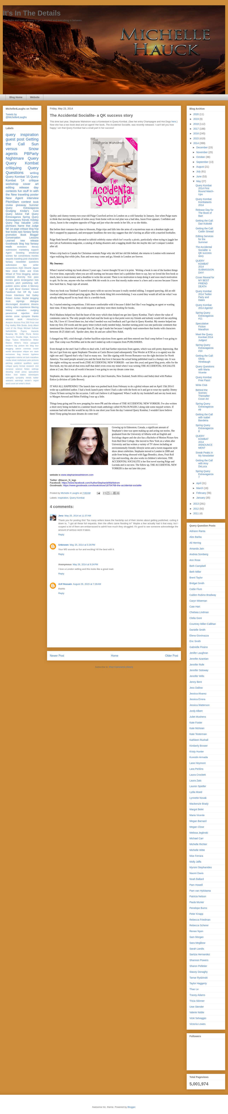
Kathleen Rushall (198, 739)
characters (33, 259)
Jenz (60, 515)
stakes (23, 375)
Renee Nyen (196, 931)
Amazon (9, 322)
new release (29, 240)
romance (9, 369)
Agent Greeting (15, 253)
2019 (196, 119)
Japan (36, 268)
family (35, 231)
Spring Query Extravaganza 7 (205, 474)
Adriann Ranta (197, 531)
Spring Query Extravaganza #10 (205, 348)
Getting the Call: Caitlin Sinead (205, 230)
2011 (196, 513)
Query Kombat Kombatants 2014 (204, 202)
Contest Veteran (30, 289)
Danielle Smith (197, 629)
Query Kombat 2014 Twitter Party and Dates (204, 295)
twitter (36, 378)
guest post (15, 139)
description (17, 351)
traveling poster (28, 194)
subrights (10, 378)
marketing (24, 250)
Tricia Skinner (196, 1000)
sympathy (20, 378)
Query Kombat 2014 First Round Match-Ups (205, 190)
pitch (18, 283)
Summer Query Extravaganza (22, 207)
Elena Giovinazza (199, 635)
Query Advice (14, 214)
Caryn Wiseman (198, 600)
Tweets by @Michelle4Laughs (16, 116)
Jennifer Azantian (198, 658)
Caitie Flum (195, 589)
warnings (19, 380)
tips (25, 265)
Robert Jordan (13, 298)
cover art (31, 184)
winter (24, 286)
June (199, 176)
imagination (11, 357)
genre (17, 280)
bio (27, 346)
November (202, 152)
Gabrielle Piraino (198, 647)
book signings (15, 301)
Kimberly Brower (198, 745)
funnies (9, 280)
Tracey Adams (197, 995)
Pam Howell (196, 884)
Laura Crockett (197, 774)
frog (18, 354)
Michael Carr (196, 838)
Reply (61, 534)
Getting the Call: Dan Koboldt (204, 222)
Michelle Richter (198, 844)
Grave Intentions (15, 295)
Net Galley (32, 295)
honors (26, 354)
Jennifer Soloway (198, 670)
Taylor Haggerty (198, 983)
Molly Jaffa (195, 861)
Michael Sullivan (31, 328)
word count (10, 383)
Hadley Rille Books (18, 325)
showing (9, 372)
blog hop (24, 243)
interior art (20, 357)
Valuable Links (30, 222)
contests (11, 191)
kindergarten (27, 280)
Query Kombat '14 (22, 178)
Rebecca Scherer (199, 925)
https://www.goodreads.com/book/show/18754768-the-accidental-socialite (102, 485)
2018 (196, 124)
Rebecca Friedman (199, 919)
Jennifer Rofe (196, 664)
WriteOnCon (26, 340)
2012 (196, 508)
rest (37, 366)
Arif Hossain (65, 584)
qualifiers (28, 363)
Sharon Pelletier (198, 966)
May (198, 181)
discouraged (12, 304)
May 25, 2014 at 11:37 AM (78, 515)
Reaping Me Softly (15, 334)
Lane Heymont (197, 763)
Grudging (11, 211)
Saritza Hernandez (199, 954)
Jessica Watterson (199, 705)
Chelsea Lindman (199, 612)
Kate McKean (196, 728)
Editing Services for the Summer (204, 239)
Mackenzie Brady (198, 803)
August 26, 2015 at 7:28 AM (87, 584)
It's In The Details (32, 13)
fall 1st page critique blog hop (22, 228)
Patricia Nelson (197, 896)
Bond (17, 289)
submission (11, 265)
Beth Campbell (197, 566)
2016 (196, 133)
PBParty (31, 153)
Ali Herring (195, 542)
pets (29, 360)
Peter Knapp (196, 913)
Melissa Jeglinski (198, 832)
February (201, 492)
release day (29, 187)
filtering (35, 307)
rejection (25, 313)
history (9, 310)
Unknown (63, 544)
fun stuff (23, 191)
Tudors (15, 340)
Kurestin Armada (198, 757)
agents (11, 153)
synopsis (25, 316)
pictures (35, 360)
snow (16, 316)
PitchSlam (12, 201)
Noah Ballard (196, 879)
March (200, 488)
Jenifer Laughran (198, 652)
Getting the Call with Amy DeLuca (204, 463)
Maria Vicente (196, 815)
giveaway (21, 205)
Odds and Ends (29, 271)
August (200, 166)
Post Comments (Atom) (121, 667)
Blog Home (15, 97)
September (202, 162)
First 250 (25, 322)
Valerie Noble (196, 1012)
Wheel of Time (13, 274)
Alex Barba (195, 537)
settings (35, 369)
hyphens (35, 354)
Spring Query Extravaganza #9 (205, 406)
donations (24, 304)
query (11, 134)
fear (8, 231)
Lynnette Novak (198, 797)
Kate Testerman (198, 734)
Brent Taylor (196, 577)
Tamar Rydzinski (198, 977)
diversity (21, 277)
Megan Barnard (198, 821)
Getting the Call (22, 141)
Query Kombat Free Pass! (204, 379)
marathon (34, 357)
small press (21, 372)
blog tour (34, 346)
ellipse (26, 351)
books (14, 231)
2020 (196, 114)
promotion (11, 234)
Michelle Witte (197, 850)
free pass (33, 277)
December (202, 147)
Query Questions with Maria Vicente (205, 369)
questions (34, 262)
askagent (35, 343)
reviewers (22, 247)
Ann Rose (194, 560)
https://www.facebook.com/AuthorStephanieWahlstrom (91, 482)
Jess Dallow (196, 687)
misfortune (22, 360)
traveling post (21, 259)
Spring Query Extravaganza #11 (205, 315)
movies (35, 256)
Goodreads (12, 243)
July (198, 171)
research (30, 366)
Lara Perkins (196, 768)
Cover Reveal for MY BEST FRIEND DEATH (205, 282)
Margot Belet (196, 809)
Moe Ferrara (196, 855)
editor (16, 307)
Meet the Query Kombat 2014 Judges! (204, 337)
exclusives (10, 354)
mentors (10, 283)
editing (10, 187)
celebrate (10, 277)
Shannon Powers (198, 960)
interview (33, 198)
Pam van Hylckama (200, 890)
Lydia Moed (195, 792)
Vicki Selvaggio (197, 1018)
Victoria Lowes (197, 1024)
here (173, 121)
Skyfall (25, 298)
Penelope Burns (198, 908)
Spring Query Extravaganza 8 (205, 428)
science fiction (23, 369)
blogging (34, 298)
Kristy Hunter (196, 751)
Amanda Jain (196, 548)
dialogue (34, 301)
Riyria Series (32, 334)
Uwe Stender (196, 1006)
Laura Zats (195, 780)
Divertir (27, 268)
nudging (35, 310)
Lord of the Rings (14, 328)
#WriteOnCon (33, 319)
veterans (9, 380)
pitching (9, 363)
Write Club (201, 385)
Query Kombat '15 (18, 176)
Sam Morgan (196, 937)
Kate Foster (195, 722)
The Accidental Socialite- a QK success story (204, 251)
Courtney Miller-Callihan (202, 624)
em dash (34, 351)
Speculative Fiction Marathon (202, 326)
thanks (35, 316)
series (17, 286)
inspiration (63, 497)
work (20, 319)
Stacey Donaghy (198, 971)
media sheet (11, 360)
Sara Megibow (197, 942)
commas (27, 349)
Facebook (10, 292)
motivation (21, 310)
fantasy (9, 262)
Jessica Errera (197, 699)
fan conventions (22, 256)
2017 (196, 128)
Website (34, 97)
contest (26, 201)
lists (37, 280)
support (35, 250)
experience (24, 307)
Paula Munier (196, 902)
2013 (196, 503)
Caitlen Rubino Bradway (202, 595)
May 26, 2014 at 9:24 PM (85, 564)
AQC (21, 268)
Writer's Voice (21, 343)
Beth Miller (195, 571)
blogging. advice (30, 274)
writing (34, 173)
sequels (9, 259)
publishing (27, 283)
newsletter (21, 262)
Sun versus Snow (22, 146)
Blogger (131, 1107)
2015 (196, 138)
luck (28, 357)
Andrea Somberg (198, 554)
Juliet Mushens (197, 716)
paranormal (11, 313)
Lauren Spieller (197, 786)
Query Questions (22, 170)
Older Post (171, 655)
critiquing (14, 168)
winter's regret (32, 380)
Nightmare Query (22, 158)
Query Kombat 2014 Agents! (204, 306)
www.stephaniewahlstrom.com (77, 474)
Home (114, 655)
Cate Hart (194, 606)
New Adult (11, 271)
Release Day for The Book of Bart (204, 212)
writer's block (24, 383)
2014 (196, 143)
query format (19, 366)
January (201, 497)
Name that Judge (28, 225)
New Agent (14, 198)
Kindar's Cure (29, 211)
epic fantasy (24, 231)
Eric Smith (195, 641)
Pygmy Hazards (30, 331)
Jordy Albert (33, 325)
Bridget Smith (196, 583)
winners (9, 319)
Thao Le (193, 989)
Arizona (17, 322)
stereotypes (33, 375)
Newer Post (57, 655)
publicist (18, 363)
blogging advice (13, 349)
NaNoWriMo (11, 331)
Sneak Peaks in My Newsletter (205, 454)
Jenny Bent (195, 681)
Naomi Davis (196, 873)
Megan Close (196, 826)
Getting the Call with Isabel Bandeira (204, 417)
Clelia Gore (195, 618)
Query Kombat (77, 497)
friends (25, 220)
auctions (9, 346)
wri (17, 383)
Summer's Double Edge (17, 337)
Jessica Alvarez (197, 693)
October (201, 157)
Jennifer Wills (196, 676)
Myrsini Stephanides (200, 867)
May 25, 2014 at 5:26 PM (82, 544)
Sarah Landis (196, 948)
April (199, 483)
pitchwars (11, 225)
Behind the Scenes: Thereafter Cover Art (203, 394)
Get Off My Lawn (28, 292)
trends (28, 378)
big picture (19, 346)
